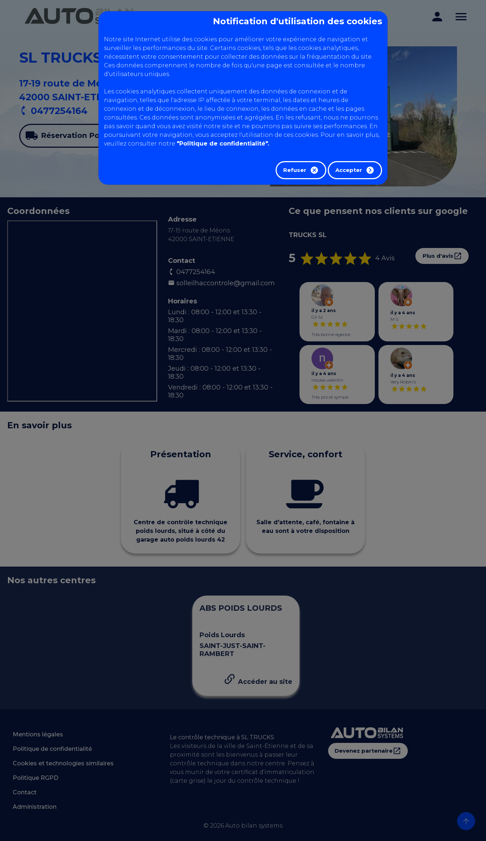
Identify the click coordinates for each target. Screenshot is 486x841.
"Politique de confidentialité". (223, 143)
